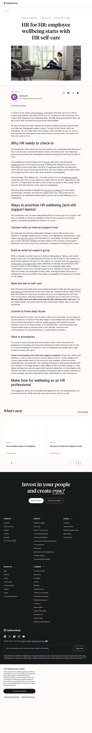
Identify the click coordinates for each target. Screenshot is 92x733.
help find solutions (28, 238)
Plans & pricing (8, 526)
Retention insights (39, 523)
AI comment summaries (41, 534)
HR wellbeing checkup (71, 177)
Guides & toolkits (9, 585)
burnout (47, 162)
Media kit (36, 585)
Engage (6, 530)
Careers (36, 582)
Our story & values (39, 571)
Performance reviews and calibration (45, 541)
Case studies (8, 582)
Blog (7, 11)
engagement (16, 164)
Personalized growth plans (42, 559)
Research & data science (71, 530)
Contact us (37, 603)
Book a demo (36, 500)
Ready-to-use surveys (41, 530)
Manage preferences (28, 697)
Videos (6, 593)
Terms (24, 641)
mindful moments (50, 322)
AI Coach (8, 541)
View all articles (82, 412)
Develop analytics (39, 555)
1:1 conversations (39, 544)
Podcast (6, 574)
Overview (7, 523)
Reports (6, 589)
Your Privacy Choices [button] (38, 641)
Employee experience (29, 18)
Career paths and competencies (44, 552)
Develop (6, 537)
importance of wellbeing (54, 190)
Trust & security (38, 589)
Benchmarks (67, 534)
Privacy (29, 641)
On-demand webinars (11, 596)
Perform (6, 534)
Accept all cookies (19, 691)
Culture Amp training (40, 611)
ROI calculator (67, 537)
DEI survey (37, 526)
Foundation (37, 578)
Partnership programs (40, 600)
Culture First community (41, 593)
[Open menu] (86, 3)
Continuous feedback (40, 537)
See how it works (54, 500)
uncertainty (39, 113)
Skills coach (37, 548)
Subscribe (79, 648)
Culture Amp (23, 96)
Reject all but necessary (11, 697)
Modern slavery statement (42, 622)
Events (6, 578)
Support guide (38, 607)
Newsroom (37, 574)
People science (68, 526)
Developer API (38, 614)
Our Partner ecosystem (41, 596)
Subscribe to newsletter (18, 105)
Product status (38, 618)
